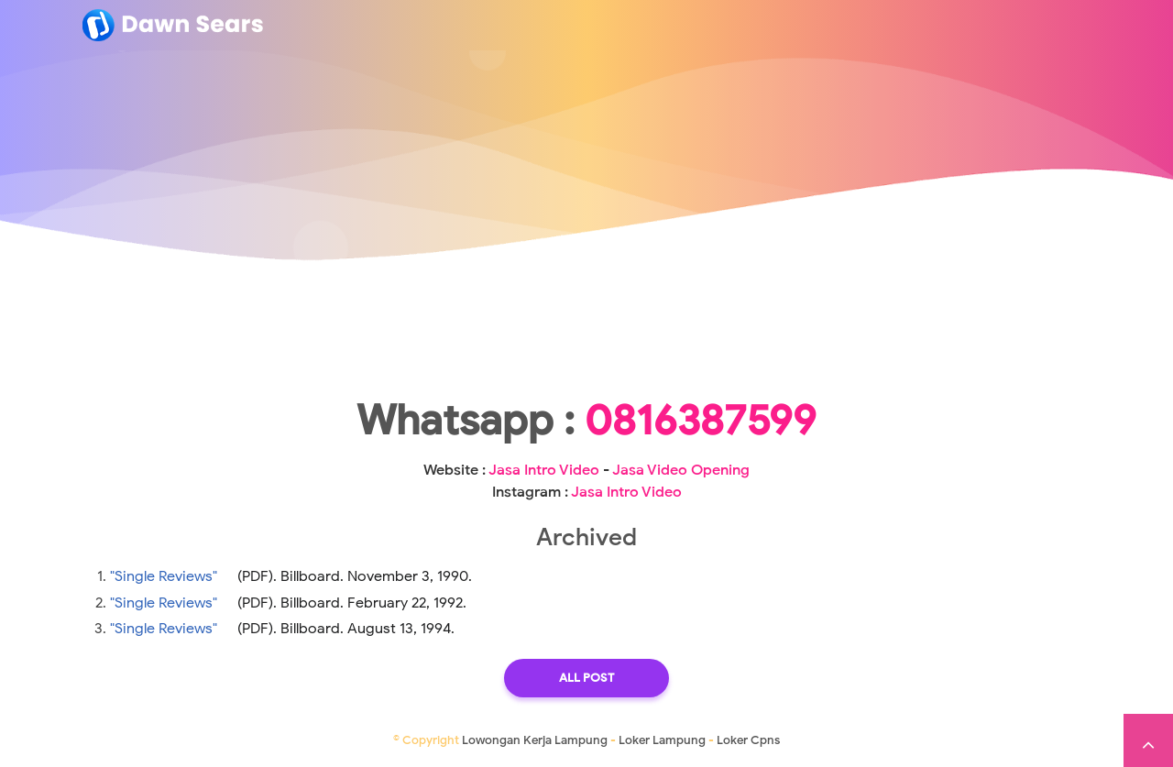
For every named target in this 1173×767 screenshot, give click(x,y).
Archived (586, 537)
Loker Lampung (662, 740)
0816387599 (701, 420)
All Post (586, 677)
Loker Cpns (748, 740)
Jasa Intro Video (543, 470)
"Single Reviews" (163, 576)
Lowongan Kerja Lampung (535, 740)
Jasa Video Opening (681, 470)
